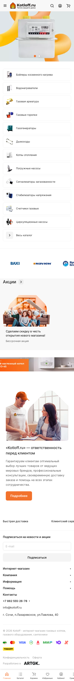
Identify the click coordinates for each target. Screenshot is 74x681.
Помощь (9, 588)
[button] (35, 56)
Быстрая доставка (15, 521)
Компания (10, 575)
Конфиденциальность (16, 657)
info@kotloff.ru (12, 607)
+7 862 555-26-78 (15, 601)
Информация (12, 581)
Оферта (37, 657)
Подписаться (37, 557)
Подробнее (19, 496)
